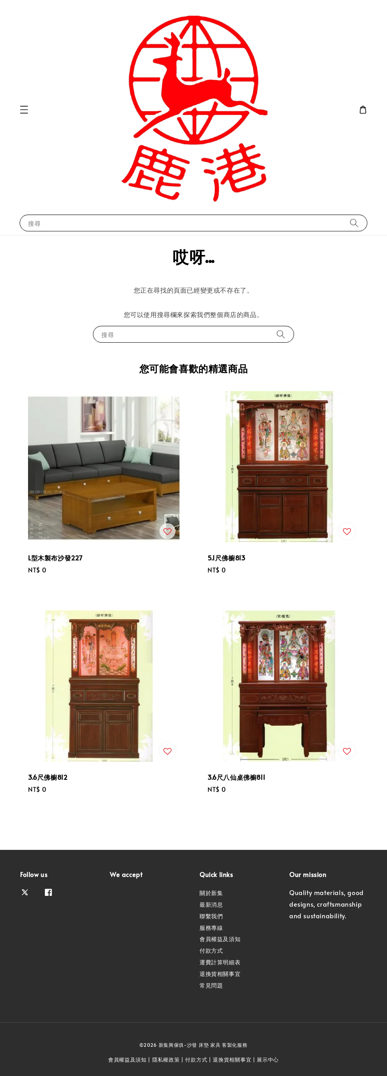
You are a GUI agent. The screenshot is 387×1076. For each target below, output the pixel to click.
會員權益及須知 (220, 939)
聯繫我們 (211, 916)
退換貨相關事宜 (220, 974)
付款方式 (211, 950)
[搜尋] (354, 223)
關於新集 (211, 893)
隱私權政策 (166, 1059)
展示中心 (268, 1059)
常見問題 (211, 985)
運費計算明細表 (220, 962)
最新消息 (211, 904)
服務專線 (211, 927)
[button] (24, 109)
